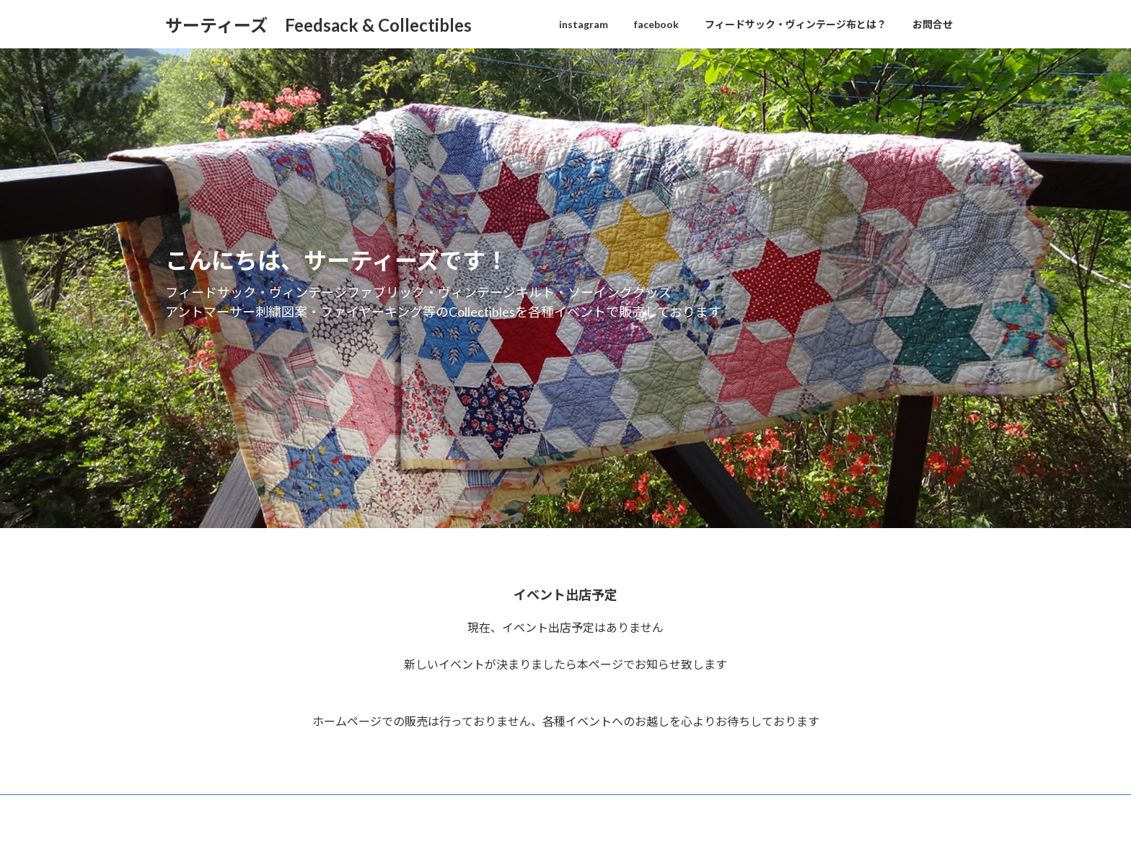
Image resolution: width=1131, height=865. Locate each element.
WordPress (502, 839)
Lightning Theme (566, 839)
